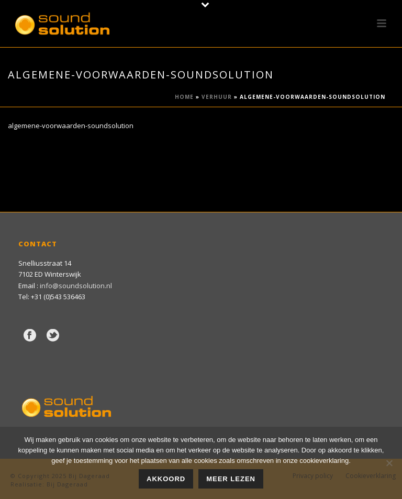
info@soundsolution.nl (76, 285)
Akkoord (166, 479)
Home (184, 96)
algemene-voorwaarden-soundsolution (70, 125)
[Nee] (389, 463)
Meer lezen (230, 479)
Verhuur (217, 96)
